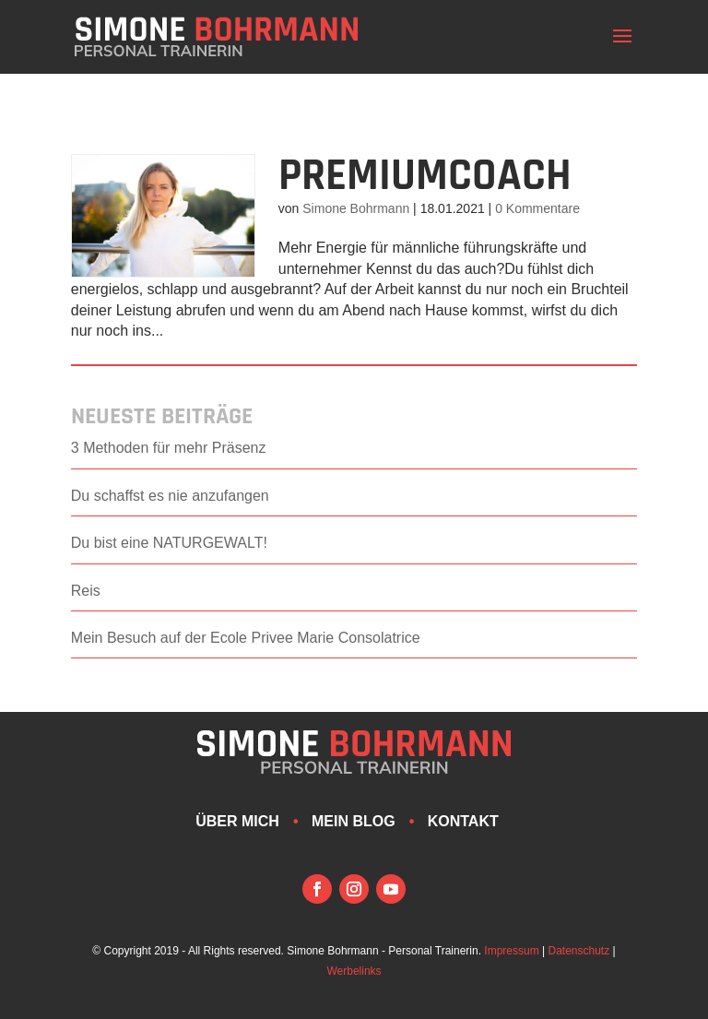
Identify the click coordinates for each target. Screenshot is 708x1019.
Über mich (237, 821)
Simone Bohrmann (355, 208)
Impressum (511, 950)
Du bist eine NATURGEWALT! (169, 543)
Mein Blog (353, 821)
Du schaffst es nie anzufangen (170, 496)
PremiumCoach (425, 176)
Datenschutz (579, 950)
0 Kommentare (537, 208)
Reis (85, 590)
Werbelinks (353, 971)
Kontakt (463, 821)
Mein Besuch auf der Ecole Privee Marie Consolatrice (245, 638)
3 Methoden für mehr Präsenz (168, 448)
